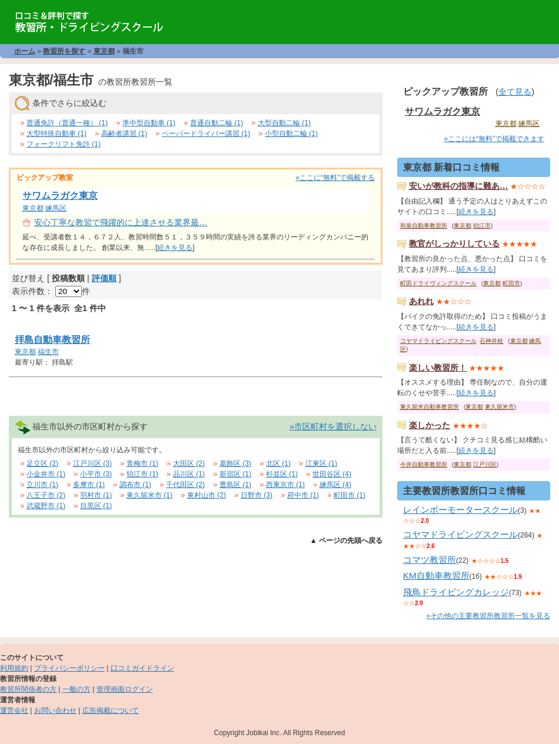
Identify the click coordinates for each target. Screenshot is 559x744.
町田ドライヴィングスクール (438, 283)
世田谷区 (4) (331, 474)
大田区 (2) (189, 463)
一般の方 (76, 689)
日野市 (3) (256, 495)
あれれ (421, 301)
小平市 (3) (96, 474)
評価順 (104, 278)
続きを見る (174, 247)
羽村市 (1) (96, 495)
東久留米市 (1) (149, 495)
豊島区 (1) (235, 485)
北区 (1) (278, 463)
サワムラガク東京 (60, 196)
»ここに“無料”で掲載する (335, 178)
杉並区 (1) (282, 474)
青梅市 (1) (142, 463)
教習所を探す (64, 51)
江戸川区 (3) (92, 463)
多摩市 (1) (89, 485)
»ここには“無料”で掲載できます (494, 139)
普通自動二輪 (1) (216, 123)
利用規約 (14, 668)
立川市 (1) (42, 485)
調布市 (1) (135, 485)
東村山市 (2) (206, 495)
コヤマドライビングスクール (438, 341)
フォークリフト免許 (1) (63, 144)
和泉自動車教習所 (423, 225)
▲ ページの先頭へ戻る (346, 540)
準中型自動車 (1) (148, 123)
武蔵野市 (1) (45, 506)
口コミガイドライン (142, 668)
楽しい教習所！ (438, 367)
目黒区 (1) (96, 506)
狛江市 (482, 225)
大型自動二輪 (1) (284, 123)
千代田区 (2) (185, 485)
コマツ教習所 (429, 560)
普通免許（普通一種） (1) (67, 123)
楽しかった (429, 425)
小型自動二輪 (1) (291, 133)
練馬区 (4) (335, 485)
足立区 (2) (42, 463)
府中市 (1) (303, 495)
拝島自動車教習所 (52, 340)
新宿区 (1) (235, 474)
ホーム (24, 51)
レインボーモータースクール (460, 510)
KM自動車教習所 (436, 575)
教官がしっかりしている (454, 243)
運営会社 (14, 710)
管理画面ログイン (125, 689)
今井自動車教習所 (423, 464)
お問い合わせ (55, 710)
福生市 (48, 352)
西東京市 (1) (285, 485)
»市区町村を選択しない (333, 426)
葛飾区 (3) (235, 463)
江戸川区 (485, 464)
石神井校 (491, 341)
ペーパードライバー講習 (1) (206, 133)
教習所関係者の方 (28, 689)
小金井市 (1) (45, 474)
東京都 (104, 51)
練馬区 (55, 208)
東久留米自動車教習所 (429, 406)
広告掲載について (110, 710)
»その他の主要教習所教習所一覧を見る (488, 616)
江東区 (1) (321, 463)
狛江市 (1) (142, 474)
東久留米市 (499, 406)
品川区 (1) (189, 474)
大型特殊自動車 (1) (56, 133)
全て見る (514, 91)
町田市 (511, 283)
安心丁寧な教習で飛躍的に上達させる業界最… (120, 222)
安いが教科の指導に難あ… (458, 186)
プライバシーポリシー (69, 668)
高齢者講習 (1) (124, 133)
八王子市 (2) (45, 495)
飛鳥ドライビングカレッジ (456, 592)
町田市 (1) (349, 495)
